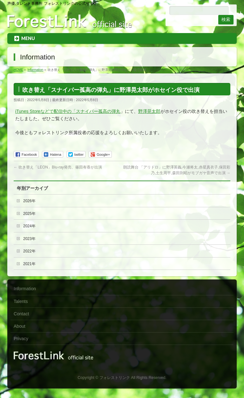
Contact (21, 313)
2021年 (29, 264)
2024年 (29, 226)
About (19, 326)
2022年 (29, 251)
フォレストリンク (114, 377)
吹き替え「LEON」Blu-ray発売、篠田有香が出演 (58, 167)
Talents (21, 301)
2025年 (29, 213)
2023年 (29, 239)
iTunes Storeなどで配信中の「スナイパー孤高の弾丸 (67, 111)
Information (25, 288)
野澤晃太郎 (149, 111)
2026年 (29, 201)
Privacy (21, 338)
